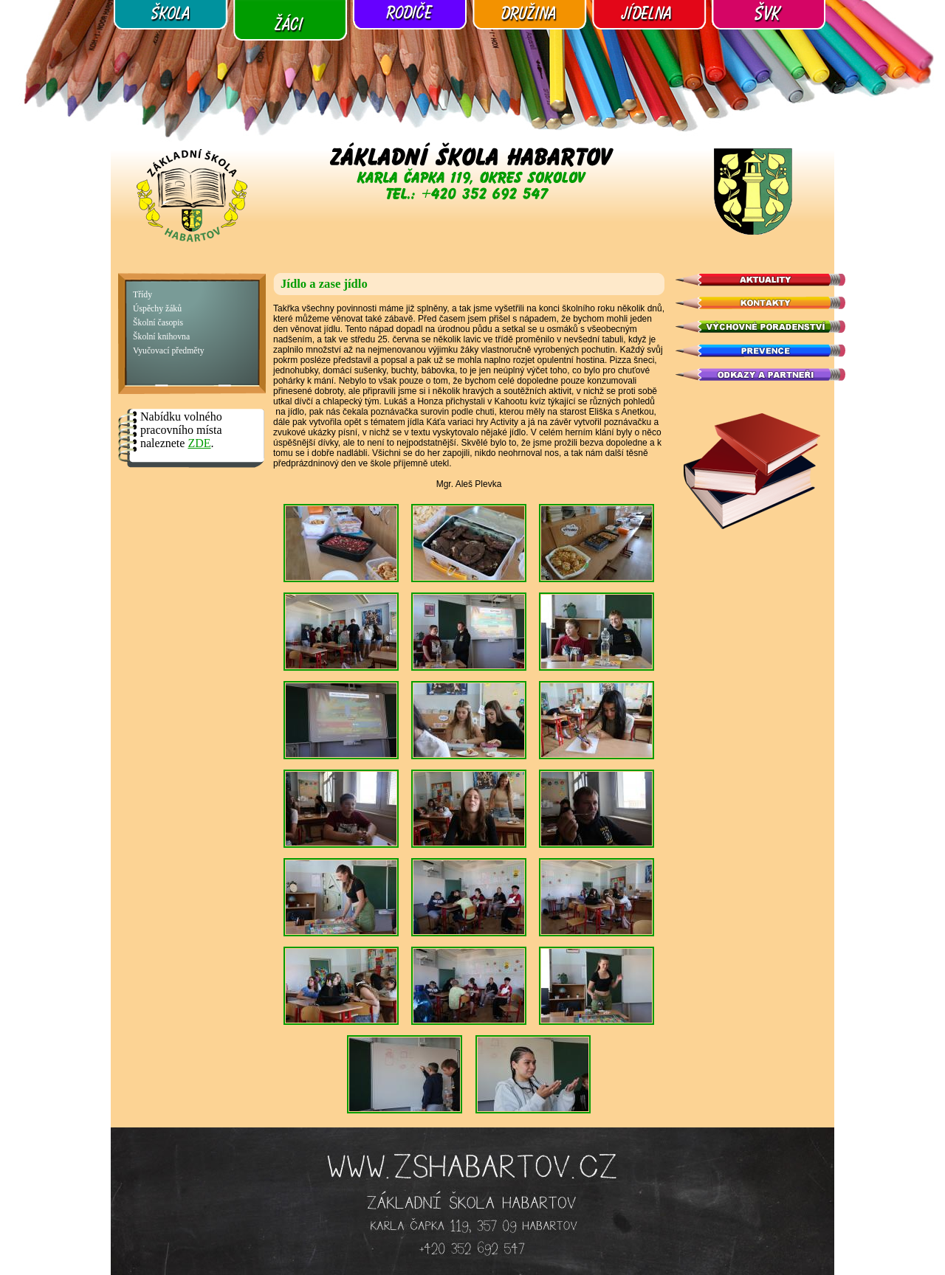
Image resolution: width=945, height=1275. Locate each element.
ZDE (199, 443)
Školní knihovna (161, 337)
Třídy (142, 295)
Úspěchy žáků (157, 309)
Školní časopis (158, 323)
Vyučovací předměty (169, 351)
